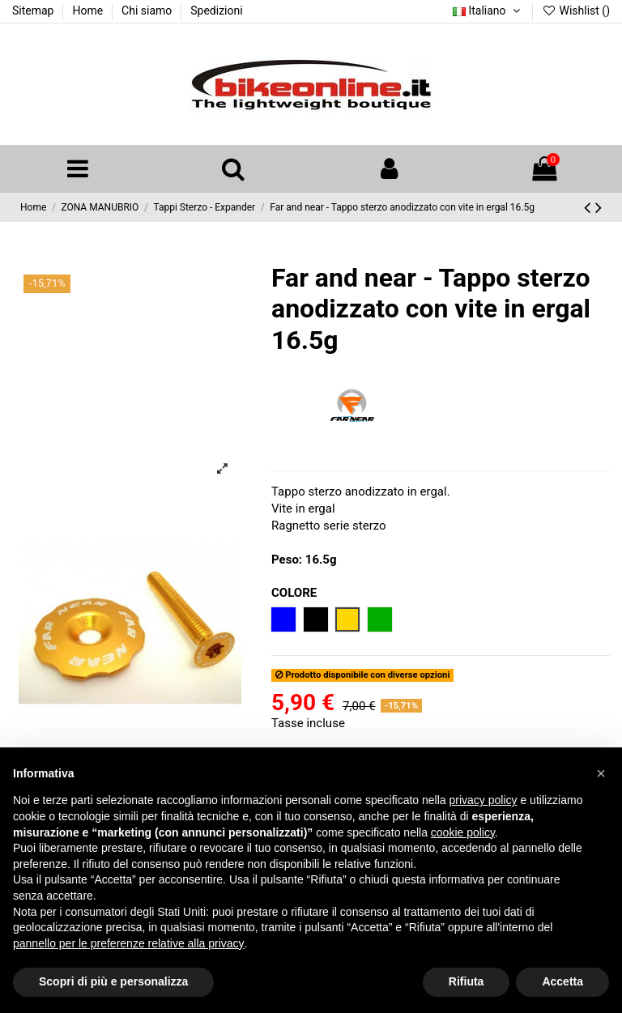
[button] (601, 773)
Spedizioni (216, 10)
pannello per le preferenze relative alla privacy (129, 943)
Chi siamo (148, 10)
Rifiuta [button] (466, 981)
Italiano (488, 10)
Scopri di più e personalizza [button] (113, 981)
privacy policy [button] (483, 800)
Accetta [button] (562, 981)
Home (88, 10)
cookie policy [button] (463, 832)
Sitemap (34, 10)
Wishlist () (576, 10)
